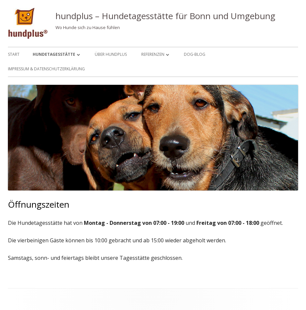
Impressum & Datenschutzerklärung (46, 69)
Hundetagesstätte (54, 54)
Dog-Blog (194, 54)
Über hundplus (111, 54)
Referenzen (152, 54)
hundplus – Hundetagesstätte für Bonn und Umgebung (165, 16)
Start (13, 54)
